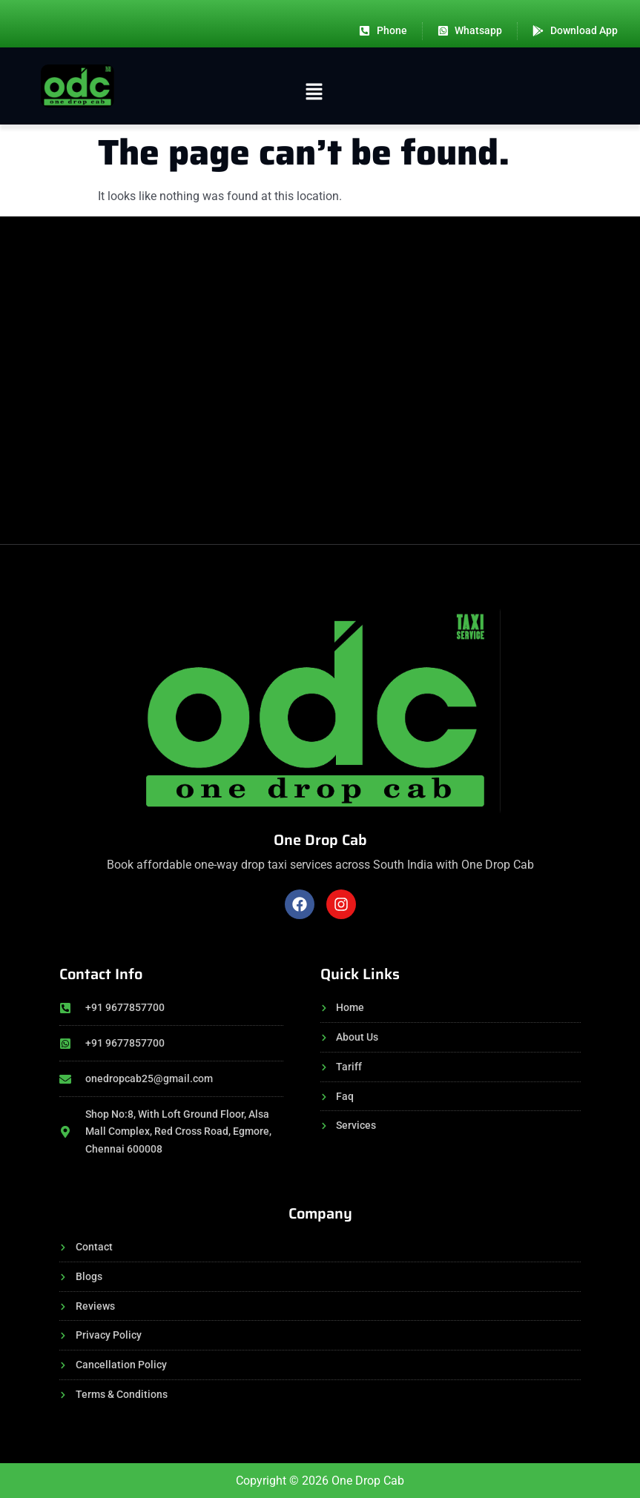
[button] (314, 93)
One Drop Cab (320, 840)
